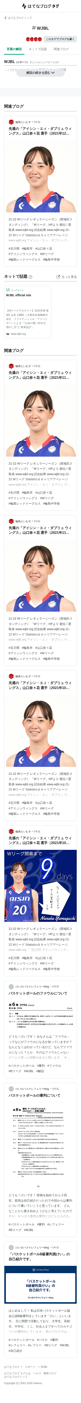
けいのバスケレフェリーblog (33, 986)
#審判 (41, 1065)
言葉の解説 (14, 49)
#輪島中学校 (51, 259)
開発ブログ (50, 1373)
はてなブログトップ (15, 1376)
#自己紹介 (15, 1350)
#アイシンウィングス (23, 254)
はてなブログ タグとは (17, 1373)
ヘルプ (37, 1373)
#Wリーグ (47, 254)
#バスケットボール (22, 1065)
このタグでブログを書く (60, 39)
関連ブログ (61, 49)
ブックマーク (15, 290)
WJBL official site (18, 295)
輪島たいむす (23, 122)
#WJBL (29, 1071)
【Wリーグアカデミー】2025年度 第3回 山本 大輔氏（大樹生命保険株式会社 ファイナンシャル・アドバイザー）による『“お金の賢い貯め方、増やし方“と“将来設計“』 (27, 319)
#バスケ (42, 1340)
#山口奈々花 (43, 248)
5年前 (37, 122)
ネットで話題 (38, 49)
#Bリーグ (15, 1071)
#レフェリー (55, 1224)
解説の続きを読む (40, 72)
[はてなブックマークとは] (30, 276)
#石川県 (14, 248)
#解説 (40, 1071)
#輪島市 (27, 248)
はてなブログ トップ (18, 17)
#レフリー (35, 1345)
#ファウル (54, 1065)
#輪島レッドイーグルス (25, 259)
